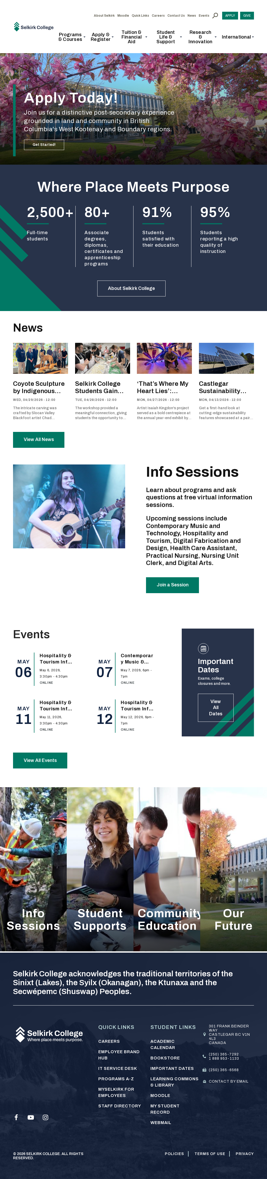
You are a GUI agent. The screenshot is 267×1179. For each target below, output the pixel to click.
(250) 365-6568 (224, 1070)
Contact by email (228, 1081)
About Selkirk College (131, 288)
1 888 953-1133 (224, 1058)
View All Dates (215, 709)
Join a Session (173, 585)
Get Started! (44, 145)
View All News (39, 440)
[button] (72, 37)
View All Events (41, 761)
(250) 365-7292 (224, 1054)
